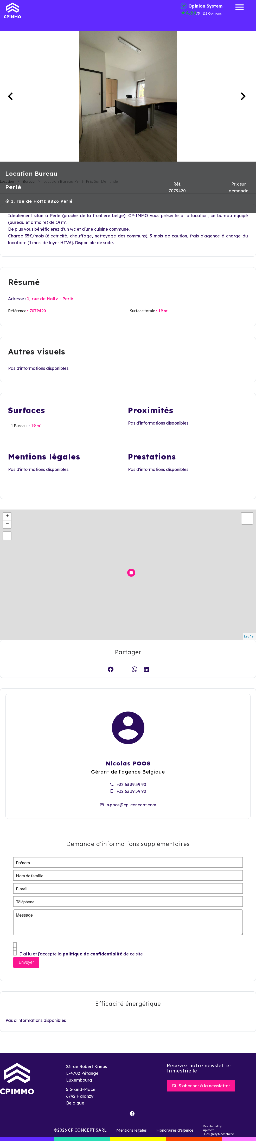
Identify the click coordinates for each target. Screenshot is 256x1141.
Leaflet (249, 636)
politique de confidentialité (92, 953)
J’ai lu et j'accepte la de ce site (81, 953)
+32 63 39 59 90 (131, 784)
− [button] (7, 524)
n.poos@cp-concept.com (131, 804)
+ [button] (7, 516)
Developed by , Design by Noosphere (218, 1130)
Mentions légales (131, 1129)
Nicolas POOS (128, 763)
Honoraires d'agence (174, 1129)
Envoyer (26, 962)
